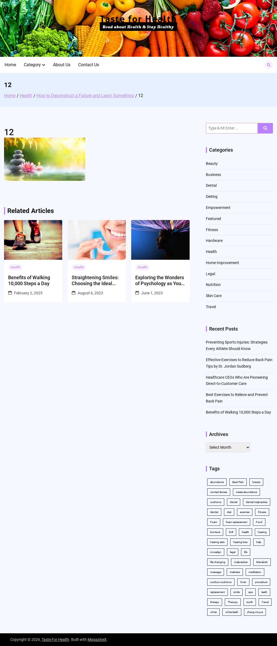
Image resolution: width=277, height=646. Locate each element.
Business (213, 174)
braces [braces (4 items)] (256, 482)
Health (15, 267)
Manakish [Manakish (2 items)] (262, 562)
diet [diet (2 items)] (229, 512)
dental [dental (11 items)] (233, 502)
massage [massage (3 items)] (215, 572)
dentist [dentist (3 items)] (214, 512)
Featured (213, 219)
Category (32, 64)
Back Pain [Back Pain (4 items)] (238, 482)
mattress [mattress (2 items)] (235, 572)
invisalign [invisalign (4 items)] (215, 552)
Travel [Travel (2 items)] (265, 602)
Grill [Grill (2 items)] (231, 532)
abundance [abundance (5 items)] (217, 482)
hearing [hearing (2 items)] (262, 532)
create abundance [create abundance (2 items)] (246, 492)
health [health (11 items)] (245, 532)
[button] (43, 65)
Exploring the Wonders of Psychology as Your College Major (159, 280)
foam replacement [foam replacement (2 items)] (236, 522)
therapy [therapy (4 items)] (214, 602)
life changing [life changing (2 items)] (217, 562)
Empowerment (218, 207)
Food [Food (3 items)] (259, 522)
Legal (210, 274)
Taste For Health (55, 639)
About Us (61, 64)
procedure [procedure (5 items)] (261, 582)
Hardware (214, 240)
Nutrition (213, 284)
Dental (211, 185)
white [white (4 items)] (213, 612)
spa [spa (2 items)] (250, 592)
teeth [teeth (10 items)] (264, 592)
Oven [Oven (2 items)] (243, 582)
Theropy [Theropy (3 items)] (233, 602)
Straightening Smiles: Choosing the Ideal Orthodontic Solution (95, 280)
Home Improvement (222, 263)
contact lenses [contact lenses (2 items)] (218, 492)
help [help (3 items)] (258, 542)
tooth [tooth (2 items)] (249, 602)
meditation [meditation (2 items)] (255, 572)
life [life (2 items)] (245, 552)
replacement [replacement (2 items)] (217, 592)
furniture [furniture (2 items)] (215, 532)
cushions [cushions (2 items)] (215, 502)
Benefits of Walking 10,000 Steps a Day (29, 280)
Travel (211, 307)
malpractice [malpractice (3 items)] (241, 562)
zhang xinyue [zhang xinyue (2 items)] (255, 612)
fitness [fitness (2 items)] (262, 512)
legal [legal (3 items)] (232, 552)
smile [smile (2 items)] (236, 592)
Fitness (212, 230)
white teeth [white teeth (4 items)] (231, 612)
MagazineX (97, 639)
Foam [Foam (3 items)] (213, 522)
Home (10, 64)
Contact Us (88, 64)
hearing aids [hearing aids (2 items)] (217, 542)
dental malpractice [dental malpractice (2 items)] (256, 502)
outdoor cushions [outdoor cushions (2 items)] (221, 582)
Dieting (211, 196)
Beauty (212, 163)
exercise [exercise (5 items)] (244, 512)
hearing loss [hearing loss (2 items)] (240, 542)
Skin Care (214, 296)
